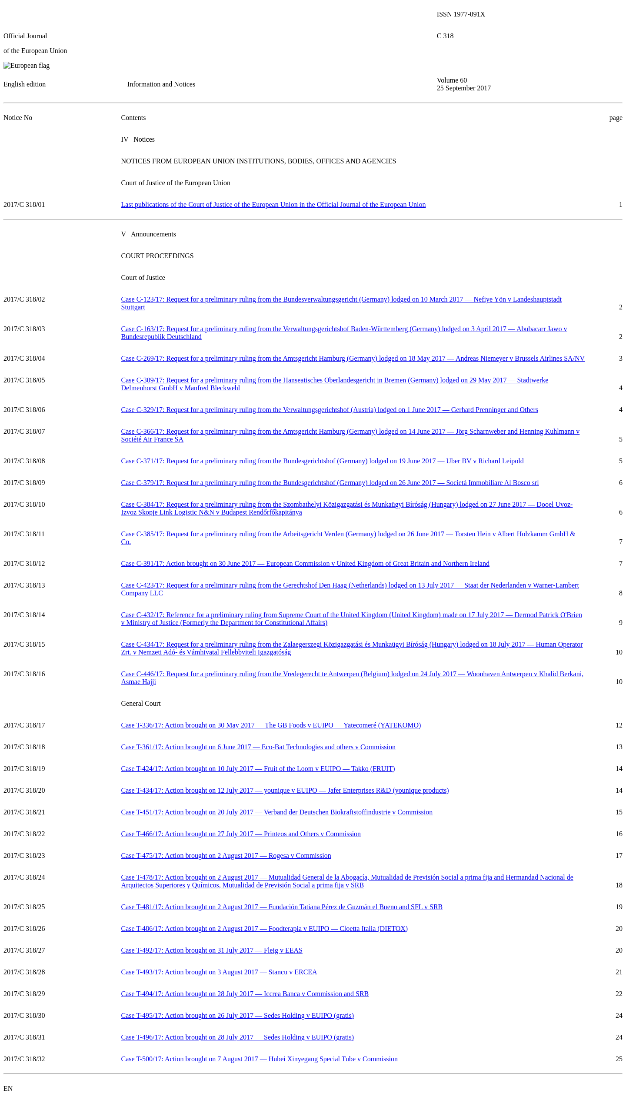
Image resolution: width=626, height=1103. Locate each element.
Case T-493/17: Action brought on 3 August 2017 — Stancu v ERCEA (219, 972)
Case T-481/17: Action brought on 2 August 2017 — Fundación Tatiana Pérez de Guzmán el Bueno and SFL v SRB (282, 906)
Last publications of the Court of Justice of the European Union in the (273, 204)
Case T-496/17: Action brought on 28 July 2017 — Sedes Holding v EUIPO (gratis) (237, 1037)
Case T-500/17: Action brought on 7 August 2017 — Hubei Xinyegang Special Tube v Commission (259, 1059)
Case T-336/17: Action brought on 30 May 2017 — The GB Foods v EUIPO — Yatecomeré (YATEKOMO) (271, 725)
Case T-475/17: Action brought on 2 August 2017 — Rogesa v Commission (226, 855)
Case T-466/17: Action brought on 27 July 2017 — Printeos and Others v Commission (241, 833)
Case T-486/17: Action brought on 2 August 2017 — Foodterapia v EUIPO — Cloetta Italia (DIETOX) (264, 928)
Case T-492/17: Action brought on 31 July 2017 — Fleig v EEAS (212, 950)
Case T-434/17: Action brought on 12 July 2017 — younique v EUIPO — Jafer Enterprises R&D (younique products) (285, 790)
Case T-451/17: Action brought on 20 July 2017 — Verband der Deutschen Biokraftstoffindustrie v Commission (277, 812)
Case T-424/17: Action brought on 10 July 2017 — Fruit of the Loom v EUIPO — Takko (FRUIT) (258, 768)
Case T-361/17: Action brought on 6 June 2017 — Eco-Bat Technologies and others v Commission (258, 747)
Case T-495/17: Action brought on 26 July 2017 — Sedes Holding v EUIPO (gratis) (237, 1015)
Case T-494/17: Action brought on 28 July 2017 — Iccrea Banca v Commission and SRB (245, 993)
